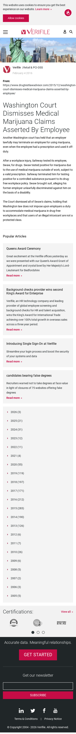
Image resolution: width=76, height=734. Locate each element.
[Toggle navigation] (5, 32)
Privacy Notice (53, 718)
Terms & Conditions (26, 718)
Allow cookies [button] (16, 18)
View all (66, 611)
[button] (32, 632)
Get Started (38, 654)
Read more (13, 275)
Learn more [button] (42, 9)
